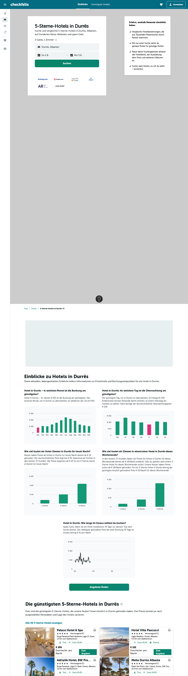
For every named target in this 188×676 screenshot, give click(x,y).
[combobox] (46, 39)
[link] (99, 587)
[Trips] (5, 40)
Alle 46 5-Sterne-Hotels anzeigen (43, 623)
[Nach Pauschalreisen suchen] (5, 32)
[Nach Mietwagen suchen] (5, 26)
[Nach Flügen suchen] (5, 13)
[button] (5, 4)
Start (26, 309)
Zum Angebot (85, 652)
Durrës (34, 309)
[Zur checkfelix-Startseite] (20, 4)
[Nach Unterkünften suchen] (5, 20)
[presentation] (121, 604)
